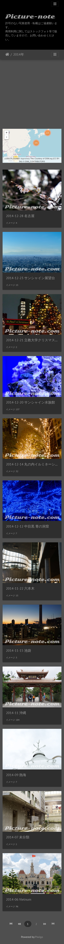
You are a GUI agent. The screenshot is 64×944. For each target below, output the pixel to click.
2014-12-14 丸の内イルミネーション (34, 464)
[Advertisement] (32, 93)
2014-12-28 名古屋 (20, 216)
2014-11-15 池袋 (18, 650)
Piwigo (39, 937)
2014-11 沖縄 (16, 713)
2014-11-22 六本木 (20, 588)
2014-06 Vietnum (18, 899)
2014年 (18, 54)
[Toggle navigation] (55, 3)
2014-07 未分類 (17, 837)
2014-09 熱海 (16, 775)
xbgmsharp (25, 159)
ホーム (7, 54)
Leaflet (7, 159)
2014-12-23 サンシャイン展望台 (30, 278)
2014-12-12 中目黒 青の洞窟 (27, 526)
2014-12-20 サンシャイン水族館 (30, 402)
